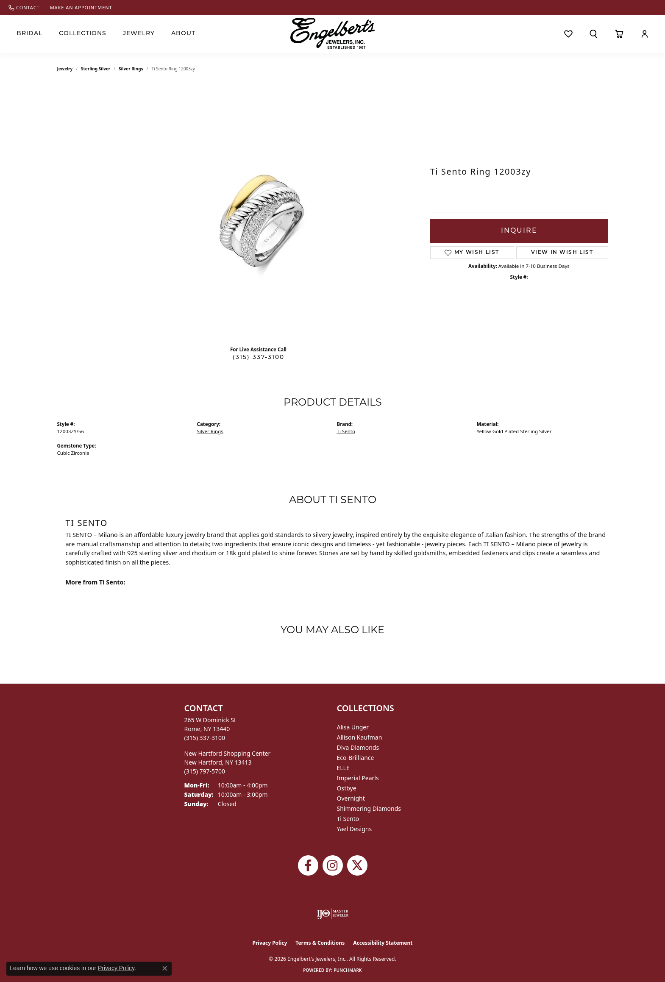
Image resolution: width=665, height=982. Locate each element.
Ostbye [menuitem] (346, 788)
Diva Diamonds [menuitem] (358, 747)
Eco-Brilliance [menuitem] (355, 758)
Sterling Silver (95, 69)
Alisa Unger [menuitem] (353, 727)
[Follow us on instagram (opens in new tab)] (333, 865)
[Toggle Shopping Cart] (619, 33)
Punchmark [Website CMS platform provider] (348, 970)
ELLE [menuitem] (343, 768)
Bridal (29, 34)
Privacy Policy (270, 942)
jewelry (65, 69)
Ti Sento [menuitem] (348, 819)
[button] (593, 33)
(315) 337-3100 (258, 357)
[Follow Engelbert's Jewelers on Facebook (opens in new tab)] (308, 865)
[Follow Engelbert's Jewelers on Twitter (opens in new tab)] (357, 865)
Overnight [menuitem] (351, 798)
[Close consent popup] (164, 968)
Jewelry (139, 34)
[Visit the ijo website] (332, 913)
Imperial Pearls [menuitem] (358, 778)
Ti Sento (346, 431)
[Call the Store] (204, 738)
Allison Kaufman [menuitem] (359, 737)
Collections (82, 34)
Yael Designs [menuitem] (354, 829)
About (183, 34)
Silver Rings (131, 69)
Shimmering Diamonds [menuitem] (369, 808)
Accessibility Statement (382, 942)
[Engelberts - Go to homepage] (332, 33)
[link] (24, 7)
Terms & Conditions (320, 942)
